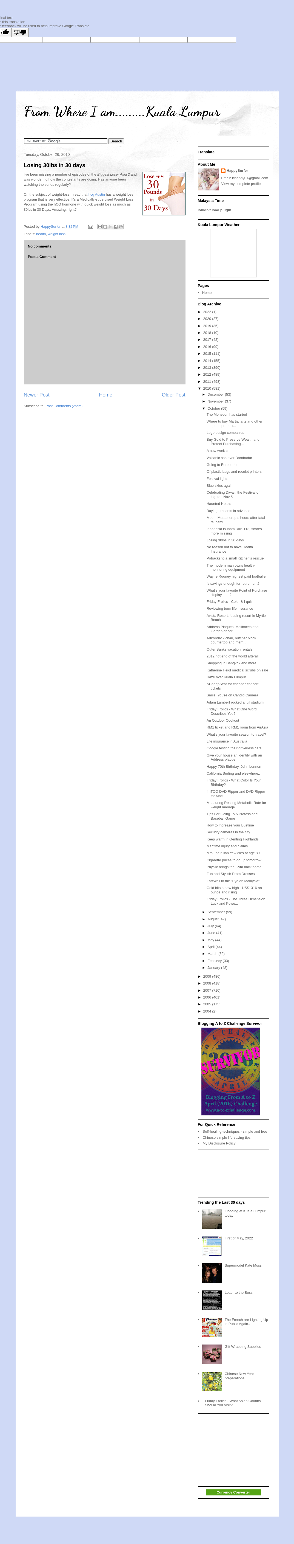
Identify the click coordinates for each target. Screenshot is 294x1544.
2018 (207, 333)
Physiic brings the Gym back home (234, 867)
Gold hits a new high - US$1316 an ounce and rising (234, 890)
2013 (207, 367)
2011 (207, 381)
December (216, 394)
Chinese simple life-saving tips (227, 1137)
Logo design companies (225, 433)
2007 (207, 990)
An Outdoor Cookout (223, 720)
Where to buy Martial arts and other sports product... (234, 423)
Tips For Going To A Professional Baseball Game (232, 816)
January (214, 968)
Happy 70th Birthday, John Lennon (234, 766)
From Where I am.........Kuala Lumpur (122, 111)
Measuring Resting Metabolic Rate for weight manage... (236, 805)
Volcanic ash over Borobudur (229, 458)
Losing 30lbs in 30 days (54, 165)
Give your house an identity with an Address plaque (234, 757)
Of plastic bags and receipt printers (234, 471)
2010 (207, 388)
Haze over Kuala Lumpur (226, 677)
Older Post (173, 395)
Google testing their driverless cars (234, 748)
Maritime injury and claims (227, 846)
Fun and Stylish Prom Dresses (231, 874)
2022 (207, 312)
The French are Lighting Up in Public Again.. (246, 1322)
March (212, 954)
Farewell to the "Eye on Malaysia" (233, 881)
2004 (207, 1011)
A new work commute (224, 451)
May (211, 940)
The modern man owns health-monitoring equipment (231, 567)
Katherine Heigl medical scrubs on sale (237, 670)
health (41, 234)
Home (105, 395)
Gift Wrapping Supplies (243, 1347)
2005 (207, 1004)
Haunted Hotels (219, 504)
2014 (207, 361)
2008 (207, 983)
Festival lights (217, 479)
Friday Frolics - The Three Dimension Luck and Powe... (236, 901)
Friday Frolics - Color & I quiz (230, 602)
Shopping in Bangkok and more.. (232, 663)
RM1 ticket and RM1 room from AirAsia (237, 727)
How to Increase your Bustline (230, 825)
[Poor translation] (20, 32)
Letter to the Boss (239, 1292)
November (216, 401)
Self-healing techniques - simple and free (235, 1131)
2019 (207, 326)
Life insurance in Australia (227, 741)
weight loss (56, 234)
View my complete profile (241, 184)
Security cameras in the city (228, 832)
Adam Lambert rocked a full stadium (235, 702)
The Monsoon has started (227, 414)
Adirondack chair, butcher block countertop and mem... (231, 640)
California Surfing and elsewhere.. (233, 773)
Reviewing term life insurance (230, 608)
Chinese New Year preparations (239, 1376)
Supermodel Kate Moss (243, 1265)
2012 (207, 374)
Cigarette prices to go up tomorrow (234, 860)
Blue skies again (220, 485)
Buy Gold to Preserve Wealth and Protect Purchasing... (233, 441)
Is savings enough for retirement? (233, 583)
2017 (207, 340)
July (211, 926)
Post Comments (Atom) (63, 406)
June (211, 933)
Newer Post (37, 395)
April (211, 947)
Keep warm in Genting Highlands (233, 839)
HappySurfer (237, 170)
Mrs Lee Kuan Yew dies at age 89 (233, 853)
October (214, 408)
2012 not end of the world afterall (232, 656)
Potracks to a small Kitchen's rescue (235, 558)
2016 (207, 347)
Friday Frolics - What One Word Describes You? (232, 711)
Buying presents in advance (228, 511)
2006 (207, 997)
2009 (207, 976)
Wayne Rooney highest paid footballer (237, 576)
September (216, 912)
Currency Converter (233, 1492)
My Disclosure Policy (219, 1143)
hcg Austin (97, 194)
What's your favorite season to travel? (236, 734)
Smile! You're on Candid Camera (232, 695)
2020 (207, 319)
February (215, 961)
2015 (207, 353)
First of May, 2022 (239, 1238)
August (213, 919)
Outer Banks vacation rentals (229, 649)
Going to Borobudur (222, 465)
